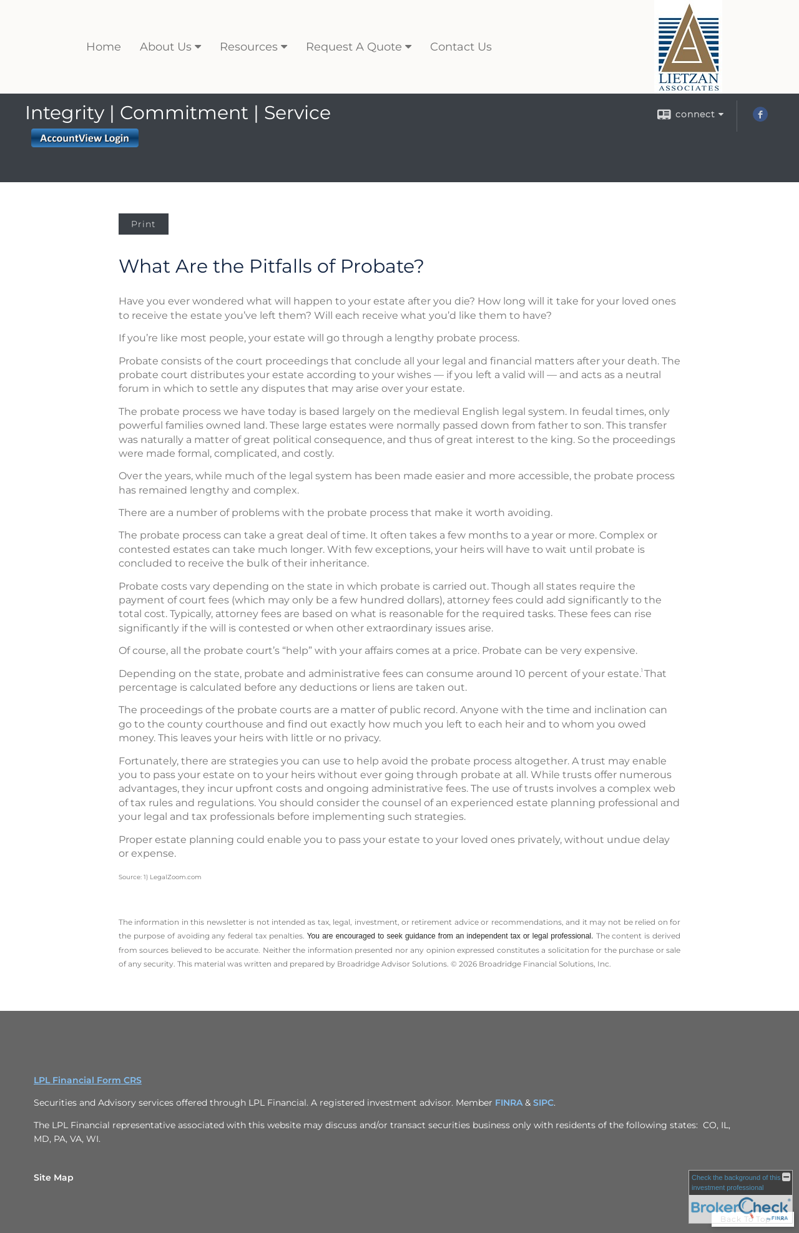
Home (103, 47)
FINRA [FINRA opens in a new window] (508, 1102)
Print (143, 224)
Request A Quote (354, 47)
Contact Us (461, 47)
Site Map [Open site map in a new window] (54, 1177)
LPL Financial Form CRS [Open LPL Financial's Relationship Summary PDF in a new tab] (88, 1080)
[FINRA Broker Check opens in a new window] (741, 1197)
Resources (249, 47)
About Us (166, 47)
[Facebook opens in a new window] (760, 118)
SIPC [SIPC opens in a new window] (543, 1102)
